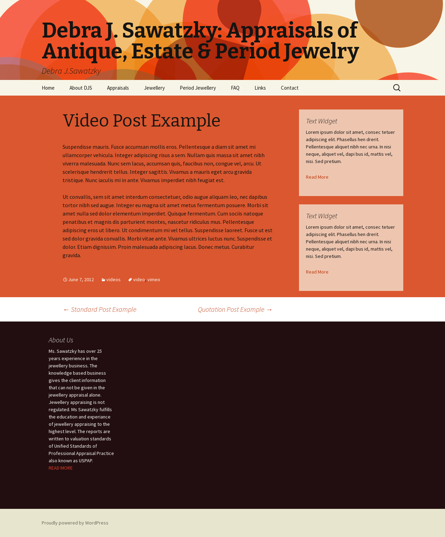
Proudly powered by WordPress (75, 523)
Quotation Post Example (235, 309)
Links (260, 87)
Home (48, 87)
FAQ (235, 87)
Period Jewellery (198, 87)
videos (113, 279)
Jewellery (154, 87)
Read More (317, 177)
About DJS (81, 87)
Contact (290, 87)
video (139, 279)
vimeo (153, 279)
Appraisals (118, 87)
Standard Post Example (99, 309)
